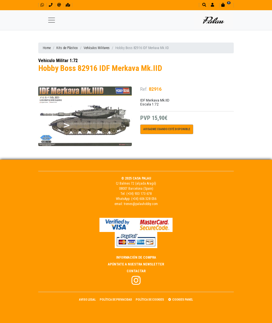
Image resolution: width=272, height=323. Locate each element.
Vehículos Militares (97, 48)
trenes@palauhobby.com (141, 204)
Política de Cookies (150, 299)
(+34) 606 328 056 (143, 199)
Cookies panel (180, 299)
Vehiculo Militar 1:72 (58, 60)
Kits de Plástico (67, 48)
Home (47, 48)
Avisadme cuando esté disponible (166, 129)
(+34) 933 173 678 (139, 194)
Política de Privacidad (116, 299)
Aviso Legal (87, 299)
